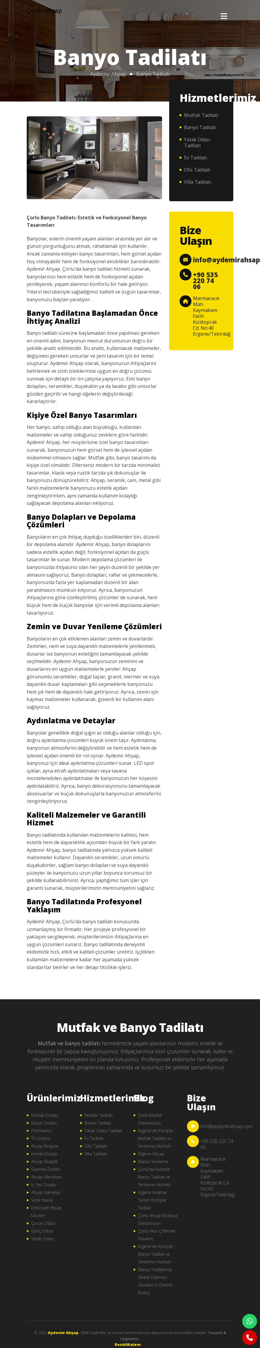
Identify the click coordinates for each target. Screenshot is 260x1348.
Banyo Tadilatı (153, 73)
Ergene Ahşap (151, 1154)
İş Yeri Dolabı (43, 1184)
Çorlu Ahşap (44, 11)
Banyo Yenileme (153, 1161)
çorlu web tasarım (130, 1344)
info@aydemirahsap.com (226, 1126)
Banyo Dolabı (44, 1123)
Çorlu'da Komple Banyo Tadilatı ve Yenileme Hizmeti (154, 1176)
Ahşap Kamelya (45, 1192)
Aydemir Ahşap (108, 73)
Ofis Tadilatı (197, 169)
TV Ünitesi (40, 1138)
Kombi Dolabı (44, 1154)
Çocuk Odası (43, 1223)
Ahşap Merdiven (46, 1177)
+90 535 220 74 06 (205, 280)
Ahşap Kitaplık (44, 1161)
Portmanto (41, 1130)
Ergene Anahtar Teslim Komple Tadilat (152, 1200)
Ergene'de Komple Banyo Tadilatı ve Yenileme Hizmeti (155, 1254)
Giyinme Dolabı (45, 1169)
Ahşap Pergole (44, 1146)
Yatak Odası (42, 1238)
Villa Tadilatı (197, 182)
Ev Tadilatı (195, 157)
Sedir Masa (42, 1200)
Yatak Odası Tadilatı (197, 142)
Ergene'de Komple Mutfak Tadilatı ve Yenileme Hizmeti (155, 1138)
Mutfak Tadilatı (201, 115)
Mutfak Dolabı (44, 1115)
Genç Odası (42, 1231)
